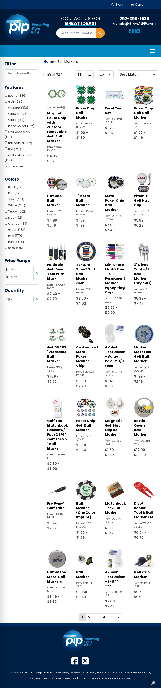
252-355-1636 (134, 19)
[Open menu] (152, 51)
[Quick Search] (76, 33)
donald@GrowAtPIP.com (134, 23)
